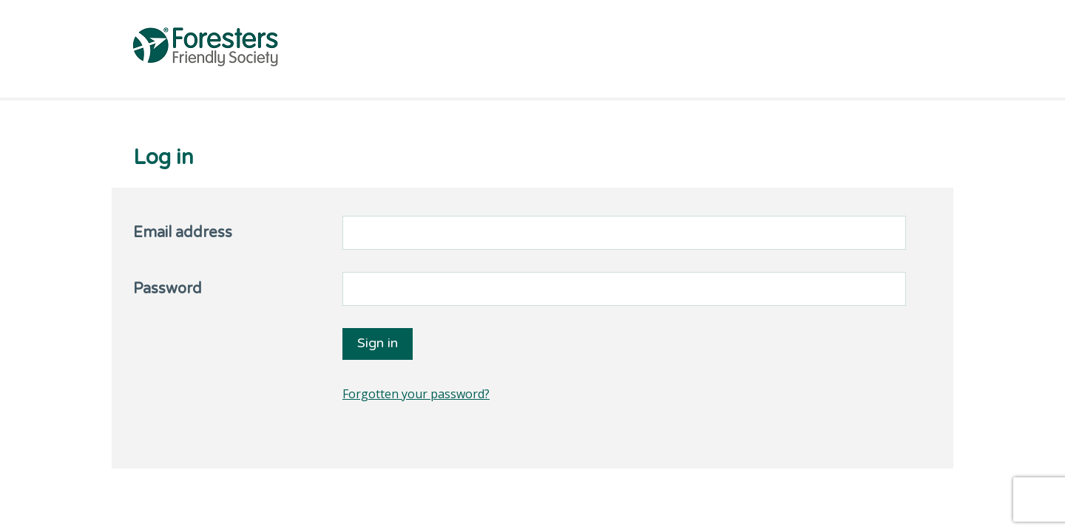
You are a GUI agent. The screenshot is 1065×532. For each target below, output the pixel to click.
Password (167, 289)
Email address (182, 233)
